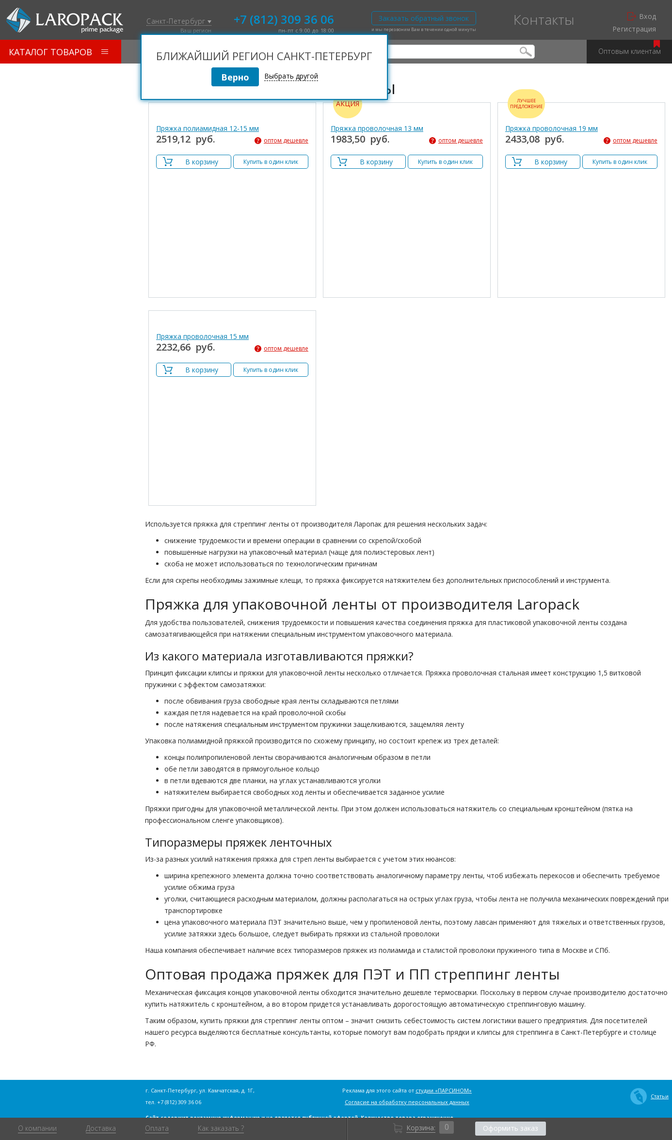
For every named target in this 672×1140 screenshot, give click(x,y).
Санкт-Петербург (178, 21)
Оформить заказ (510, 1128)
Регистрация (634, 29)
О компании (37, 1128)
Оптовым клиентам (629, 48)
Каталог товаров (58, 52)
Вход (641, 16)
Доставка (101, 1128)
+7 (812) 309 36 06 (284, 18)
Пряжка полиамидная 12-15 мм (207, 128)
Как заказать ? (221, 1128)
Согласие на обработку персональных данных (407, 1102)
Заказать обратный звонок (424, 18)
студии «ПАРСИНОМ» (444, 1090)
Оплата (157, 1128)
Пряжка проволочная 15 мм (202, 336)
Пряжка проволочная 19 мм (551, 128)
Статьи (649, 1096)
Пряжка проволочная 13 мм (377, 128)
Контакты (544, 19)
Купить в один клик (270, 162)
